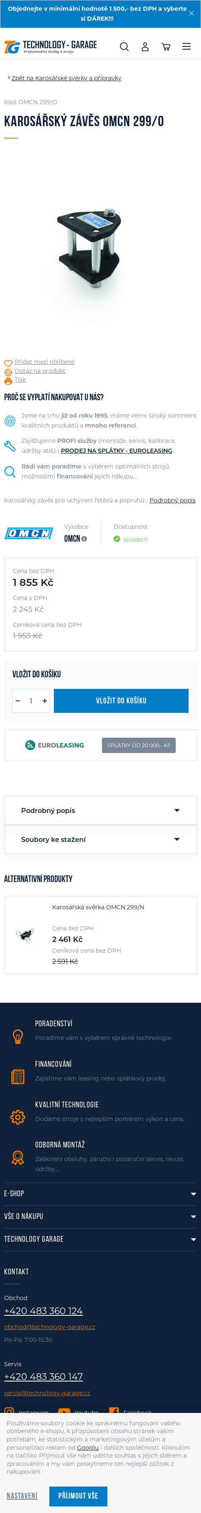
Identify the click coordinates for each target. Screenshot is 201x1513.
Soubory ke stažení (53, 840)
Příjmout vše (78, 1496)
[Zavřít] (191, 13)
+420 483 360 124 (43, 1311)
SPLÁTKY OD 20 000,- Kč (138, 745)
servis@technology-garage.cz (47, 1393)
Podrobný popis (173, 500)
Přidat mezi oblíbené (45, 362)
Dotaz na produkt (40, 371)
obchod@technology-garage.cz (49, 1327)
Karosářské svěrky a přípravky (78, 78)
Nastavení (22, 1496)
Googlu (88, 1447)
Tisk (20, 380)
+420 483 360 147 (43, 1377)
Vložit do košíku (121, 701)
